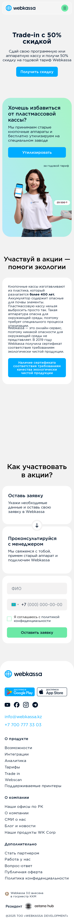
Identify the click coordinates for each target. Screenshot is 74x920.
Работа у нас (18, 859)
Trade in (12, 773)
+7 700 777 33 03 (23, 724)
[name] (37, 588)
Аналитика (15, 760)
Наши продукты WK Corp (30, 832)
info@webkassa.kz (23, 716)
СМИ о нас (15, 819)
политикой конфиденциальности (36, 619)
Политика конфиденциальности (37, 878)
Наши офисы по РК (24, 806)
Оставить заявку (37, 632)
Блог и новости (20, 826)
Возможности (18, 748)
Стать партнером (22, 853)
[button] (64, 8)
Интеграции (17, 754)
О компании (17, 813)
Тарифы (12, 767)
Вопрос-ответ (18, 866)
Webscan (13, 779)
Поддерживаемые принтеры (33, 786)
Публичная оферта (23, 872)
